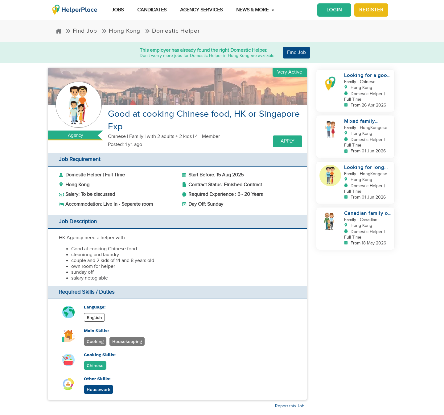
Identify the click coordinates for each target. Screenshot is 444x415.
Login (334, 10)
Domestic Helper (172, 30)
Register (371, 10)
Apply (287, 141)
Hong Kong (121, 30)
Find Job (81, 30)
